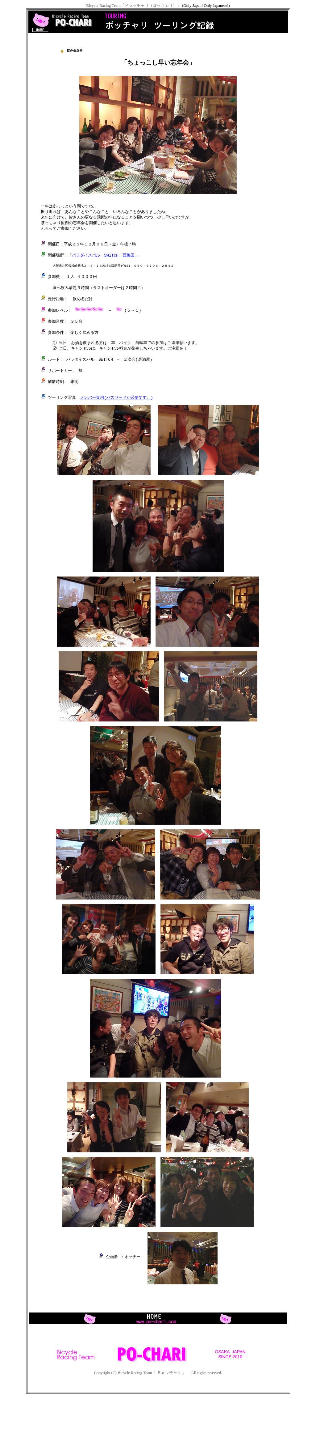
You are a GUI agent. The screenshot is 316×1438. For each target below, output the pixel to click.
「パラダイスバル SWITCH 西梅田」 (103, 268)
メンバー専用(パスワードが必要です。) (116, 423)
